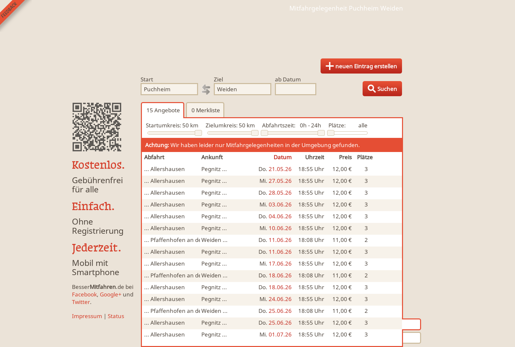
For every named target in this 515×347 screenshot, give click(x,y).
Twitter (81, 302)
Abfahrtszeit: (279, 125)
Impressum (87, 316)
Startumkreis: (163, 125)
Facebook (84, 294)
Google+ (111, 294)
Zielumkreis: (222, 125)
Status (116, 316)
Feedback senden (16, 16)
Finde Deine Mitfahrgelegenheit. (257, 33)
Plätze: (337, 125)
